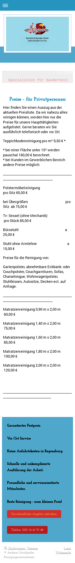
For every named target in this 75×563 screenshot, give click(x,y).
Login (67, 548)
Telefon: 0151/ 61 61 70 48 (27, 530)
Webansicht (63, 552)
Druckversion (15, 548)
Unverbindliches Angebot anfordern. (34, 514)
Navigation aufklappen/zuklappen (37, 5)
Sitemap (33, 548)
